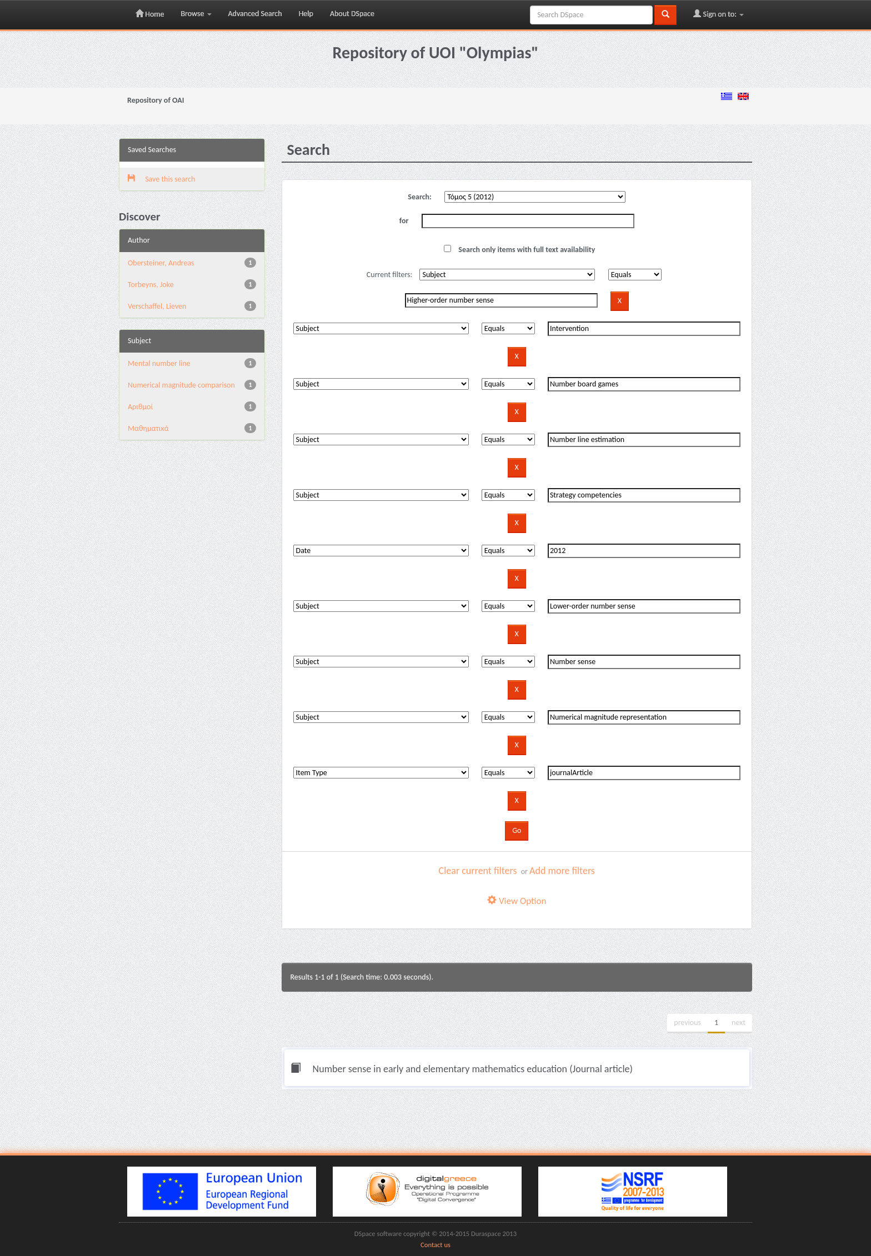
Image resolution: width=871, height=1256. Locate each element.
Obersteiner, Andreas (161, 263)
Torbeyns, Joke (151, 284)
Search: (420, 197)
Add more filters (562, 871)
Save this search (161, 179)
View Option (516, 901)
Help (306, 13)
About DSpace (352, 13)
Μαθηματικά (148, 428)
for (404, 220)
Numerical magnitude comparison (181, 385)
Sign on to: (718, 14)
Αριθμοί (140, 406)
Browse (196, 13)
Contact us (435, 1244)
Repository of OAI (155, 100)
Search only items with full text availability (519, 249)
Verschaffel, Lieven (157, 306)
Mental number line (159, 363)
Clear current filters (478, 871)
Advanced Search (255, 13)
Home (150, 14)
